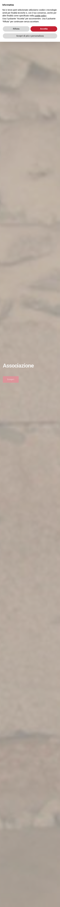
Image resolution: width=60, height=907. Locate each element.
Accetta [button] (44, 29)
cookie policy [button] (40, 15)
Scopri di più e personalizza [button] (30, 36)
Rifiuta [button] (16, 29)
